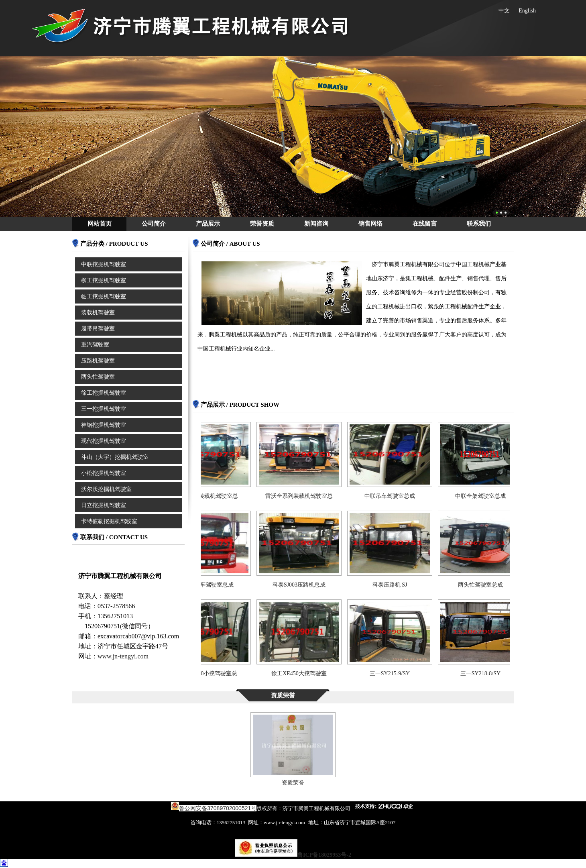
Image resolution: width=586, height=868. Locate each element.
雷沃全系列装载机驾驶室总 (303, 496)
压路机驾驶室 (98, 361)
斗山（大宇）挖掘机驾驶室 (115, 457)
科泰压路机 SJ (394, 585)
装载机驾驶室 (98, 313)
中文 (504, 11)
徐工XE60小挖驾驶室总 (213, 673)
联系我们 (479, 223)
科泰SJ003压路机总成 (303, 585)
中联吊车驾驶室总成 (394, 496)
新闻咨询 (316, 223)
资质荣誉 (293, 783)
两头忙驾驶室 (98, 377)
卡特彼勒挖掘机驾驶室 (109, 521)
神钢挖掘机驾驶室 (103, 425)
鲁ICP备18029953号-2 (324, 855)
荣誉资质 (262, 223)
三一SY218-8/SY (485, 673)
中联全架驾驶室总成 (485, 496)
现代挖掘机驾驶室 (103, 441)
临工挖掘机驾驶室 (103, 296)
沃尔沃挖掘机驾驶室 (106, 489)
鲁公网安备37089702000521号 (217, 808)
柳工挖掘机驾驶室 (103, 280)
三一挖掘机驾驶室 (103, 409)
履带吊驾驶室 (98, 329)
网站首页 (99, 223)
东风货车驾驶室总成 (212, 585)
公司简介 (154, 223)
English (527, 11)
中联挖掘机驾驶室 (103, 264)
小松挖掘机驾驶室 (103, 473)
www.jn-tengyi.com (123, 656)
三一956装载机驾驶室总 (212, 496)
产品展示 (208, 223)
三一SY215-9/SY (394, 673)
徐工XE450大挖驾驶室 (303, 673)
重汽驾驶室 (95, 345)
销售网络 (370, 223)
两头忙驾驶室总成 (484, 585)
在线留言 (425, 223)
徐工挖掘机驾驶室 (103, 393)
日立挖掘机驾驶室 (103, 505)
